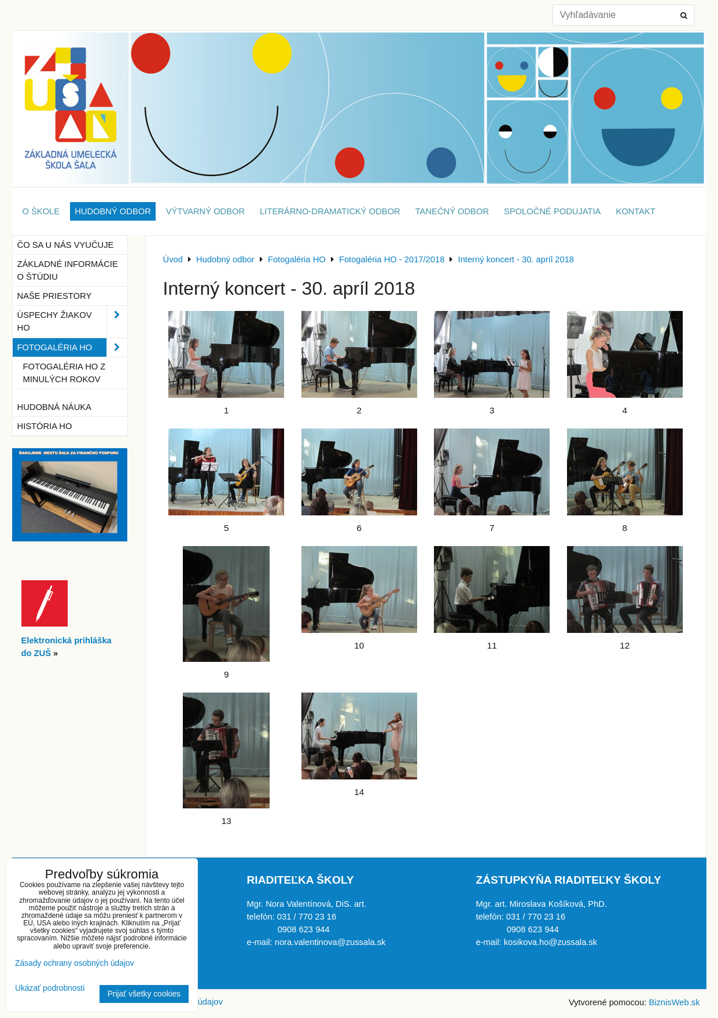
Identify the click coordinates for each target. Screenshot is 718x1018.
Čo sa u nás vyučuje (65, 245)
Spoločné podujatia (552, 211)
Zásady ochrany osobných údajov (74, 963)
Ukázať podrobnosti (49, 988)
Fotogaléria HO (72, 347)
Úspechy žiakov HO (72, 321)
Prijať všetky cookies (144, 994)
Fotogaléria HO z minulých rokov (64, 373)
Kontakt (635, 211)
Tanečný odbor (452, 211)
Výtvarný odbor (205, 211)
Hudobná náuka (54, 407)
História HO (44, 426)
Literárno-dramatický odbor (330, 211)
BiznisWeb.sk (674, 1002)
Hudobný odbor (113, 211)
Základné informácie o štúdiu (67, 270)
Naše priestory (54, 296)
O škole (41, 211)
